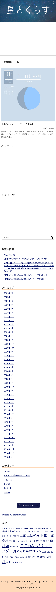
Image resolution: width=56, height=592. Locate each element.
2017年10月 (9, 437)
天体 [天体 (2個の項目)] (37, 541)
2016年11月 (9, 453)
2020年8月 (9, 355)
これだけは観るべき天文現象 (17, 475)
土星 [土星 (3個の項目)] (33, 541)
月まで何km (9, 254)
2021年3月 (9, 328)
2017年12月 (9, 433)
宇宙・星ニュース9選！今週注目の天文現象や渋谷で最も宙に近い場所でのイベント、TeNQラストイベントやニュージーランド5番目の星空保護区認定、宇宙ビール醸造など (29, 267)
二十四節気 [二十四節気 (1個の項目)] (21, 541)
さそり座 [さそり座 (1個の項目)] (48, 528)
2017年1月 (9, 445)
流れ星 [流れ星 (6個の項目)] (35, 556)
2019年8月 (9, 394)
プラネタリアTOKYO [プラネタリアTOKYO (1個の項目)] (12, 536)
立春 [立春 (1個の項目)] (12, 563)
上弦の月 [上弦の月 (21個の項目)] (33, 535)
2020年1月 (9, 382)
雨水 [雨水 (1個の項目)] (20, 563)
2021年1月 (9, 336)
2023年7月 (9, 293)
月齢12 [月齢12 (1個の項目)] (7, 557)
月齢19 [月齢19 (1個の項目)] (17, 557)
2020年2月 (9, 379)
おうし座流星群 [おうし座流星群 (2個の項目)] (39, 528)
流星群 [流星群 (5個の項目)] (43, 556)
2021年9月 (9, 304)
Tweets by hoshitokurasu (14, 514)
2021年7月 (9, 312)
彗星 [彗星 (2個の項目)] (47, 541)
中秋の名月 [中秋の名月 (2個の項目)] (13, 541)
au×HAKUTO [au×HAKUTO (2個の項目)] (14, 528)
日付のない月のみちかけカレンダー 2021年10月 (26, 275)
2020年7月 (9, 359)
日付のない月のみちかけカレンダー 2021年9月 (25, 279)
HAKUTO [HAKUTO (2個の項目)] (23, 528)
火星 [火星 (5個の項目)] (8, 562)
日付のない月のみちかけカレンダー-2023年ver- (26, 258)
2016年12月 (9, 449)
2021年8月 (9, 308)
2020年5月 (9, 367)
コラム (51, 128)
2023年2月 (9, 297)
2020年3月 (9, 375)
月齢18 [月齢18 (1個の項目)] (12, 557)
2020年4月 (9, 371)
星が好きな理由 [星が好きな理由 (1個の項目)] (15, 546)
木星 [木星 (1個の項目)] (26, 557)
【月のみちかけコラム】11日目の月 (17, 124)
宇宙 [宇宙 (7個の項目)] (42, 540)
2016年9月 (9, 457)
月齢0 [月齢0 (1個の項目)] (48, 552)
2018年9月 (9, 418)
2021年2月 (9, 332)
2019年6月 (9, 402)
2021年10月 (9, 301)
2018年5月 (9, 425)
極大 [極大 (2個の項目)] (29, 557)
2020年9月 (9, 351)
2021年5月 (9, 320)
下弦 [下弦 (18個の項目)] (43, 535)
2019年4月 (9, 410)
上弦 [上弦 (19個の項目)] (22, 535)
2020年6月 (9, 363)
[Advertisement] (22, 164)
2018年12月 (9, 414)
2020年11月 (9, 343)
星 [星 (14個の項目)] (7, 546)
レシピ (7, 483)
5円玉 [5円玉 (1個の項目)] (3, 528)
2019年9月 (9, 390)
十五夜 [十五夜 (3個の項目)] (28, 541)
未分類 (7, 492)
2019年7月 (9, 398)
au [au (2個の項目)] (7, 528)
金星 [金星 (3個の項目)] (16, 562)
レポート (8, 488)
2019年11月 (9, 386)
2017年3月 (9, 441)
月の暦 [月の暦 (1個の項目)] (44, 552)
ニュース (8, 479)
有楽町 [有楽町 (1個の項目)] (22, 557)
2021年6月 (9, 316)
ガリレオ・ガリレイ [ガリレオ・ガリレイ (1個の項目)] (29, 531)
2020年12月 (9, 340)
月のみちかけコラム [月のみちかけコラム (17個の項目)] (27, 551)
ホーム (3, 581)
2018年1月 (9, 429)
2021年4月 (9, 324)
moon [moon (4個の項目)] (30, 528)
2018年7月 (9, 421)
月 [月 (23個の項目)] (22, 545)
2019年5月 (9, 406)
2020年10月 (9, 347)
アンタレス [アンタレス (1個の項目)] (19, 531)
